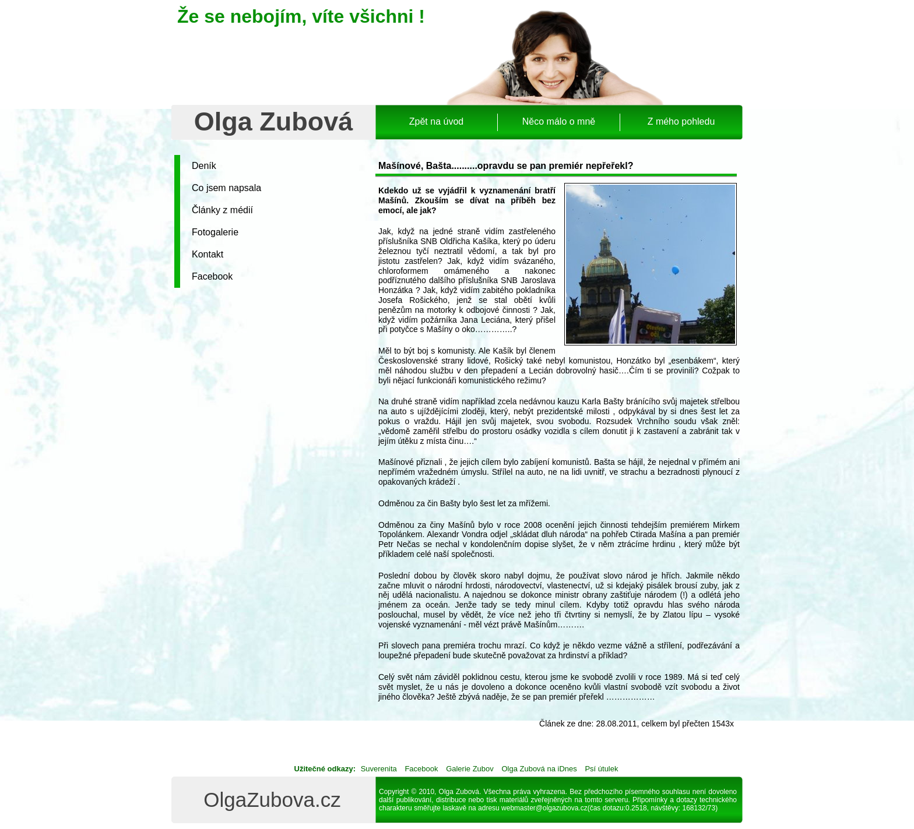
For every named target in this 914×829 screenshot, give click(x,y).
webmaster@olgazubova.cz (544, 808)
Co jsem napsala (226, 188)
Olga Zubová (273, 121)
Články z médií (222, 210)
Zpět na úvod (436, 121)
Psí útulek (601, 768)
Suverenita (379, 768)
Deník (204, 166)
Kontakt (207, 254)
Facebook (212, 276)
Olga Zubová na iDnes (538, 768)
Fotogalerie (215, 232)
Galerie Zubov (470, 768)
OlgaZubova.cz (271, 799)
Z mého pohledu (681, 121)
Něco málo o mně (558, 121)
